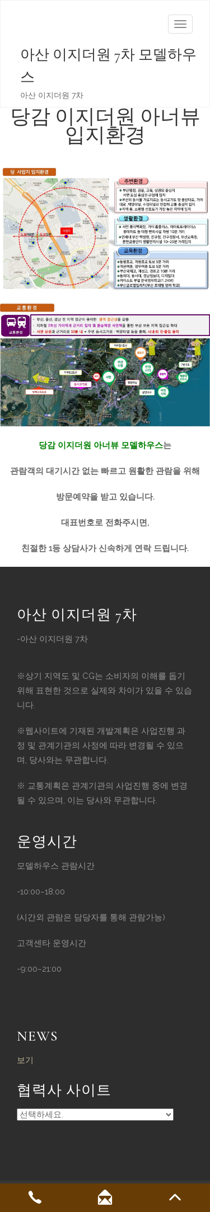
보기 (25, 1060)
